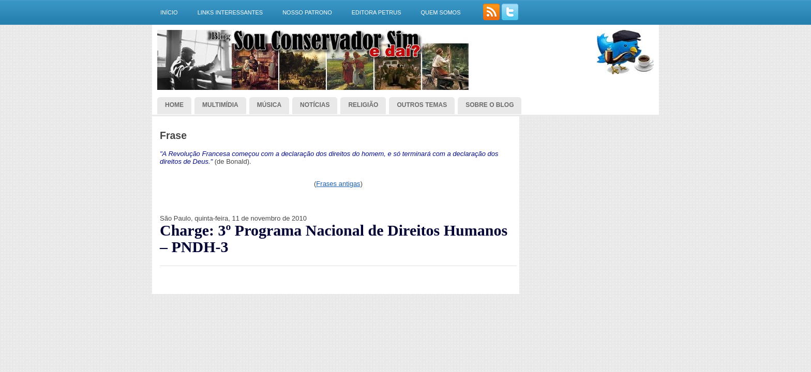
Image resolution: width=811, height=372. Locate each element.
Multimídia (220, 105)
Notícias (314, 105)
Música (269, 105)
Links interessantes (230, 12)
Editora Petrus (376, 12)
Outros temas (422, 105)
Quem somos (440, 12)
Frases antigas (338, 184)
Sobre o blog (489, 105)
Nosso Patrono (307, 12)
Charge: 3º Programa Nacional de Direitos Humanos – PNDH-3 (333, 238)
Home (174, 105)
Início (169, 12)
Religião (363, 105)
